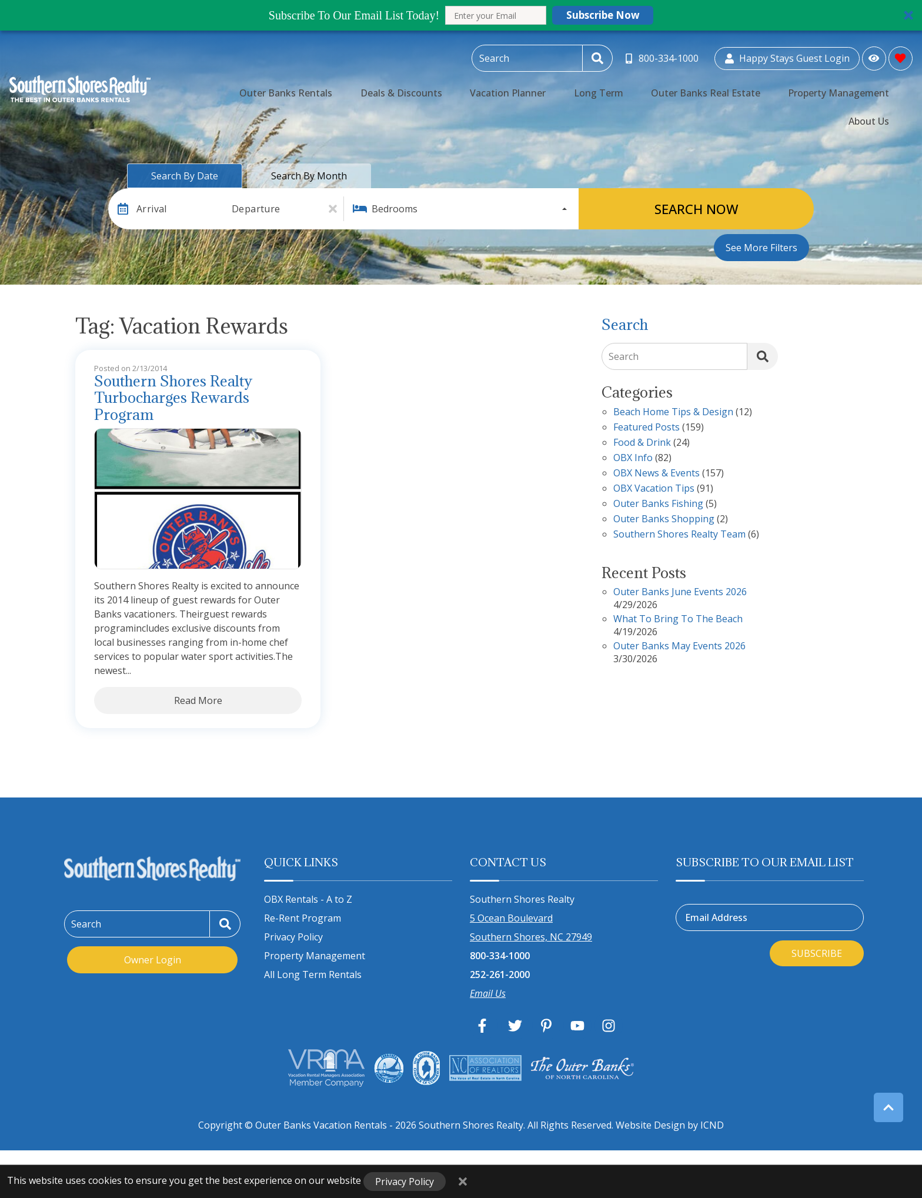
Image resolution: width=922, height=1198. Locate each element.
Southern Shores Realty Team (679, 534)
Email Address (716, 917)
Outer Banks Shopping (663, 519)
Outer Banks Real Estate (683, 85)
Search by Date (184, 175)
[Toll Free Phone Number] (663, 56)
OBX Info (633, 458)
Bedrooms (394, 208)
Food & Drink (642, 443)
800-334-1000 (500, 955)
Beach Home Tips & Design (673, 412)
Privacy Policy (293, 936)
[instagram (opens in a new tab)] (608, 1026)
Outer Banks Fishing (658, 504)
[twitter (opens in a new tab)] (515, 1026)
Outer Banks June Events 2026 (680, 592)
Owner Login (152, 959)
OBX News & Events (656, 473)
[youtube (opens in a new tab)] (577, 1026)
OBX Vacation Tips (653, 489)
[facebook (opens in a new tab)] (484, 1026)
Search (624, 356)
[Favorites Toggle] (900, 56)
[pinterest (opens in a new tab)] (546, 1026)
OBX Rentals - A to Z (308, 899)
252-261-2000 (500, 974)
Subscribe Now (603, 15)
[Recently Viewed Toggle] (874, 56)
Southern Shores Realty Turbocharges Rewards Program (173, 398)
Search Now (696, 209)
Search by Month (309, 175)
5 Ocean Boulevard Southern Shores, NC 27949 (531, 927)
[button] (461, 15)
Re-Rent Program (302, 918)
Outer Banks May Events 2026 (679, 646)
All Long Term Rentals (313, 974)
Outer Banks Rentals (342, 85)
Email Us (488, 993)
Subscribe (816, 953)
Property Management (797, 85)
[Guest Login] (787, 56)
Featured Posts (646, 427)
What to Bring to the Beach (678, 619)
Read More (198, 700)
